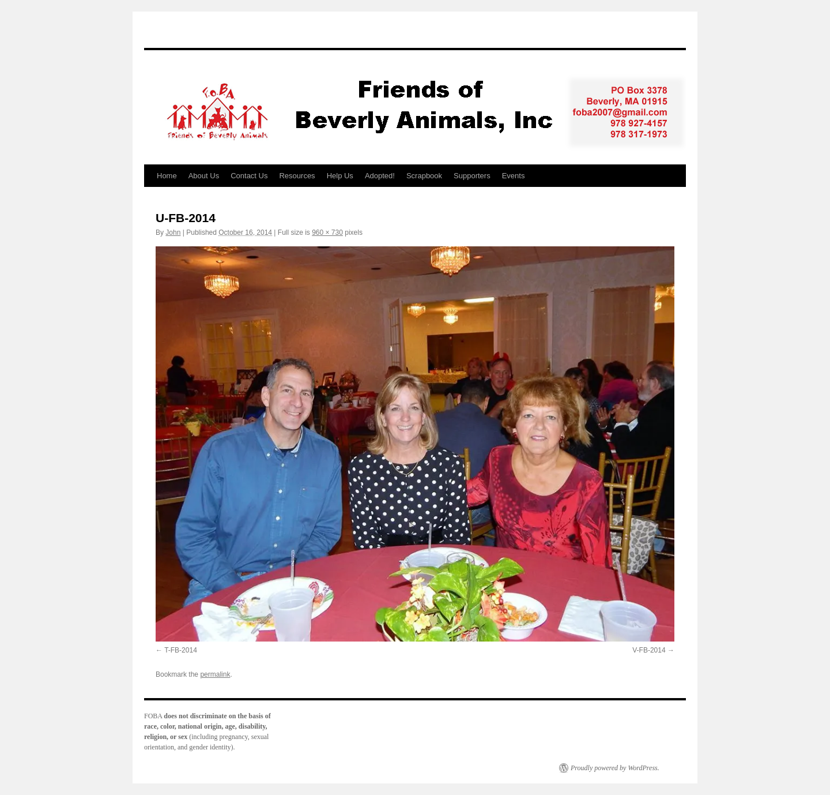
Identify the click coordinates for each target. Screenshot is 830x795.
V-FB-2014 (648, 650)
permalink (215, 674)
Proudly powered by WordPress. (615, 768)
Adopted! (380, 175)
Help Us (340, 175)
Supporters (472, 175)
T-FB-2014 (180, 650)
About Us (203, 175)
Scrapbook (424, 175)
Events (513, 175)
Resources (297, 175)
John (172, 232)
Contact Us (249, 175)
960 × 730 (327, 232)
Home (167, 175)
